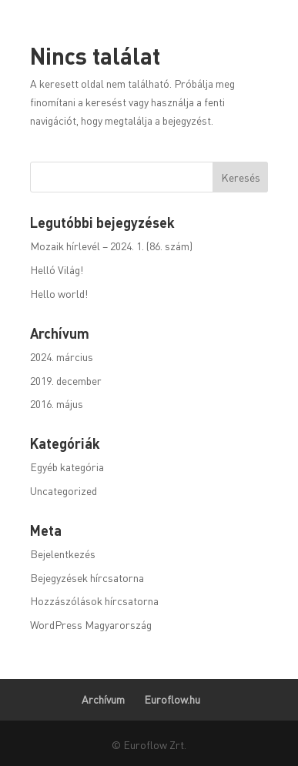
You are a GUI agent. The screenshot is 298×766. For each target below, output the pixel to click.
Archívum (103, 699)
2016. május (56, 403)
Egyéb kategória (67, 466)
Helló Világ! (56, 269)
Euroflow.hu (172, 699)
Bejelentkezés (62, 553)
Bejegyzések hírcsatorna (87, 577)
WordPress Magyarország (91, 624)
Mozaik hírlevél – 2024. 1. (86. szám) (111, 246)
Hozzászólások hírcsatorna (94, 600)
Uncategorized (63, 490)
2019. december (66, 380)
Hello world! (59, 293)
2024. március (61, 356)
